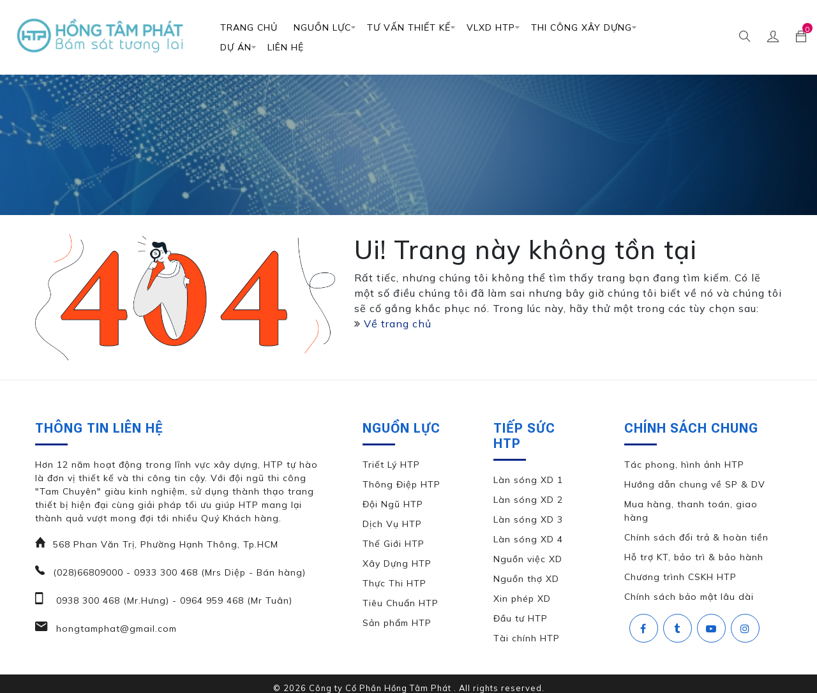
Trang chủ (249, 27)
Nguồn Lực (322, 27)
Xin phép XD (522, 598)
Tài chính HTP (526, 638)
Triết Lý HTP (391, 464)
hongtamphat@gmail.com (115, 628)
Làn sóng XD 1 (528, 480)
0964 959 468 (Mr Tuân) (234, 600)
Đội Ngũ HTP (393, 504)
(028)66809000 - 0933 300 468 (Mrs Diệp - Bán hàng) (179, 572)
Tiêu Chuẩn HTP (400, 603)
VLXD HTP (491, 27)
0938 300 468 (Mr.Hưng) (111, 600)
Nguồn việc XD (527, 559)
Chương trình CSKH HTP (680, 577)
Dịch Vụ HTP (392, 524)
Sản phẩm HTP (397, 623)
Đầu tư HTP (520, 618)
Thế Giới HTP (393, 543)
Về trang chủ (397, 323)
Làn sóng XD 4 (528, 539)
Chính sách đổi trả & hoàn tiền (696, 537)
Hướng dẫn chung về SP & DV (694, 484)
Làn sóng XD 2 (528, 499)
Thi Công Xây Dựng (581, 27)
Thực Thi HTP (394, 583)
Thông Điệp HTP (401, 484)
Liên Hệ (285, 47)
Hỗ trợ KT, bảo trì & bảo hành (693, 557)
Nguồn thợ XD (526, 579)
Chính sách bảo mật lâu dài (689, 596)
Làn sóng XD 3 (528, 519)
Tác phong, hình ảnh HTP (684, 464)
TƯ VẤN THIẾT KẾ (409, 27)
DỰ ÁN (235, 47)
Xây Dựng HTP (397, 563)
